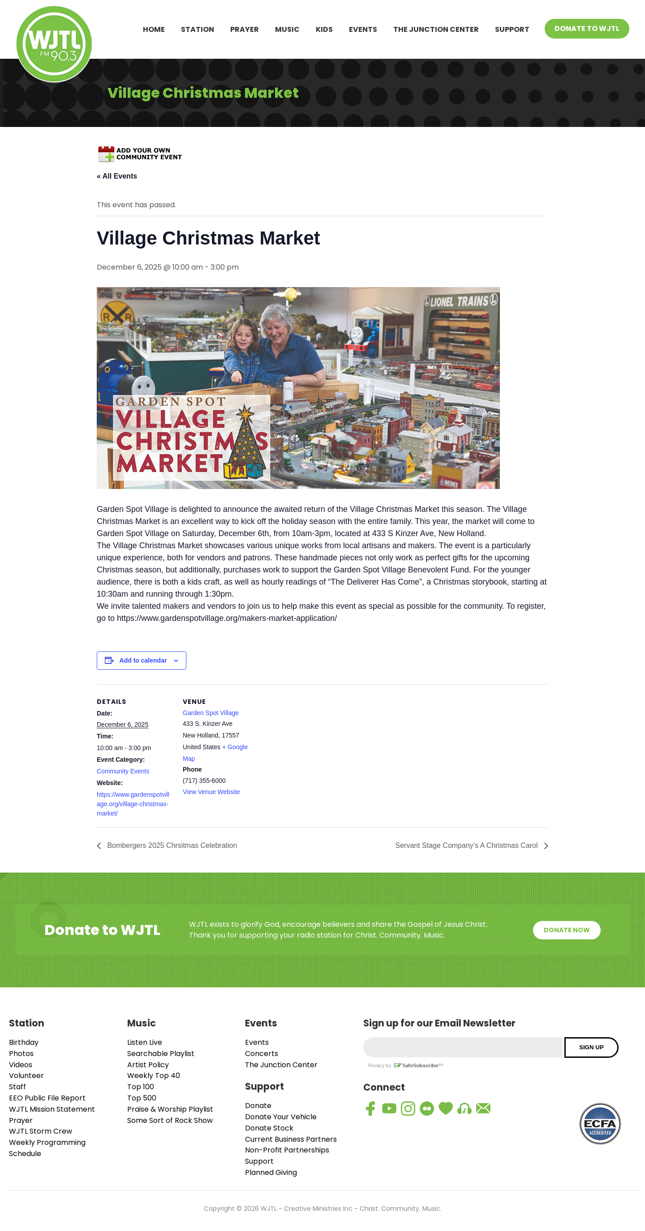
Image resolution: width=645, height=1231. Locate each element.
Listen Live (144, 1042)
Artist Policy (148, 1065)
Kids (324, 29)
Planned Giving (271, 1172)
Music (287, 29)
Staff (17, 1087)
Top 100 (140, 1087)
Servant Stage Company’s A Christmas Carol (467, 845)
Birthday (24, 1042)
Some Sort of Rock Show (170, 1120)
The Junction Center (436, 29)
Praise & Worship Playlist (170, 1109)
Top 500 (141, 1098)
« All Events (117, 176)
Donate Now (567, 929)
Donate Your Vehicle (281, 1117)
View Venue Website (211, 791)
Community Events (123, 771)
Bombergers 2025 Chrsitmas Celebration (171, 845)
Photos (21, 1053)
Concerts (261, 1053)
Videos (20, 1065)
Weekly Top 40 (153, 1075)
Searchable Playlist (160, 1053)
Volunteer (26, 1075)
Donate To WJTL (587, 28)
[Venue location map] (316, 746)
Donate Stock (269, 1128)
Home (154, 29)
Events (363, 29)
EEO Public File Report (47, 1098)
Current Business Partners (291, 1139)
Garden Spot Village (211, 712)
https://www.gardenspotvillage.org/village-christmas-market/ (133, 804)
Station (197, 29)
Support (512, 29)
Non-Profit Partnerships (287, 1150)
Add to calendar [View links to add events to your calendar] (143, 660)
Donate (258, 1105)
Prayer (244, 29)
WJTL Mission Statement (52, 1109)
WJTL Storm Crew (40, 1131)
